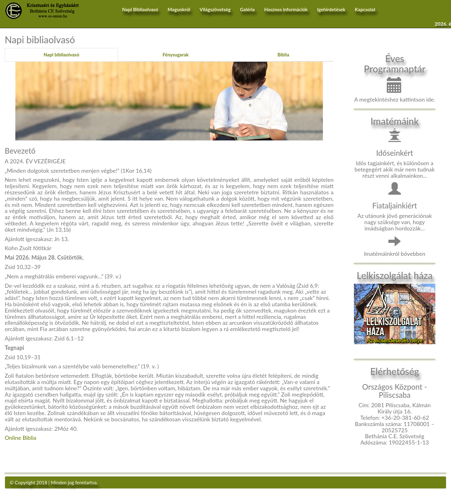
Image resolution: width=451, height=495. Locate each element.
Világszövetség (215, 9)
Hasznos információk (286, 9)
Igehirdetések (331, 9)
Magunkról (179, 9)
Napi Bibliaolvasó (140, 9)
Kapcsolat (365, 9)
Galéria (247, 9)
